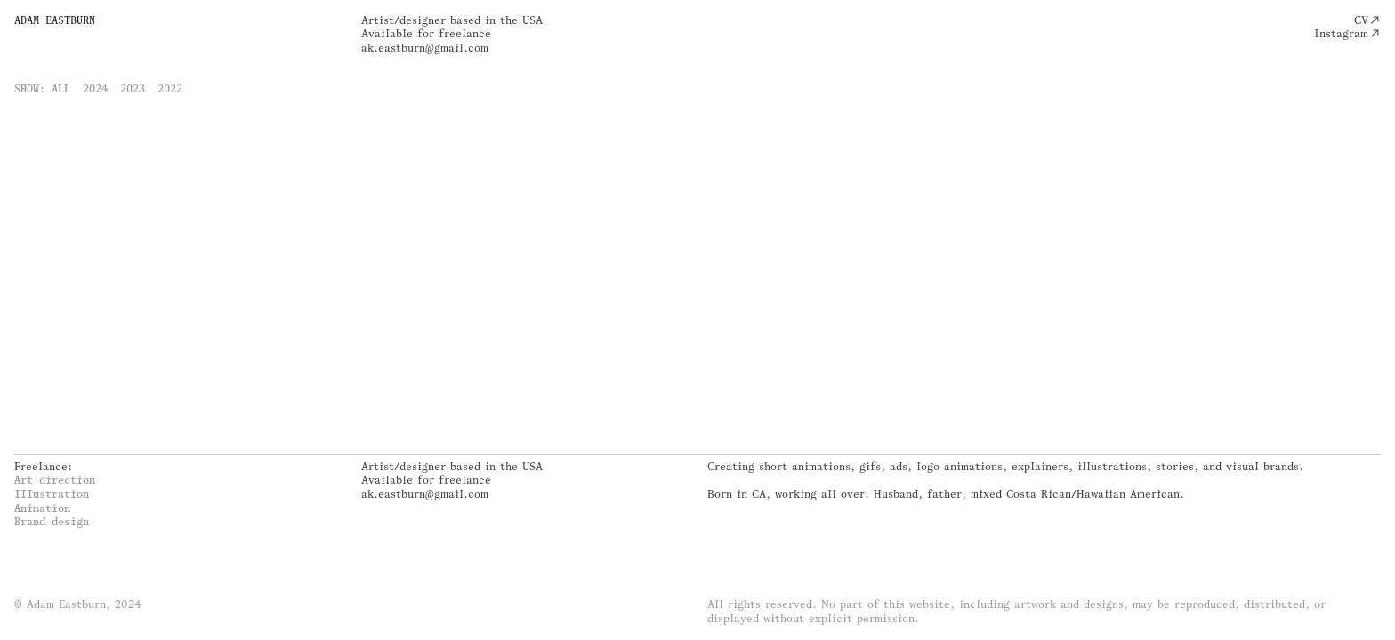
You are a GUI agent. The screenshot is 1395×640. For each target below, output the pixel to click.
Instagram (1341, 34)
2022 (169, 89)
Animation (42, 508)
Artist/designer (403, 20)
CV (1361, 20)
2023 (132, 89)
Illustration (51, 494)
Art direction (54, 480)
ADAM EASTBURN (54, 20)
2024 (95, 89)
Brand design (51, 522)
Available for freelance (426, 34)
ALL (61, 89)
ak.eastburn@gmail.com (424, 48)
